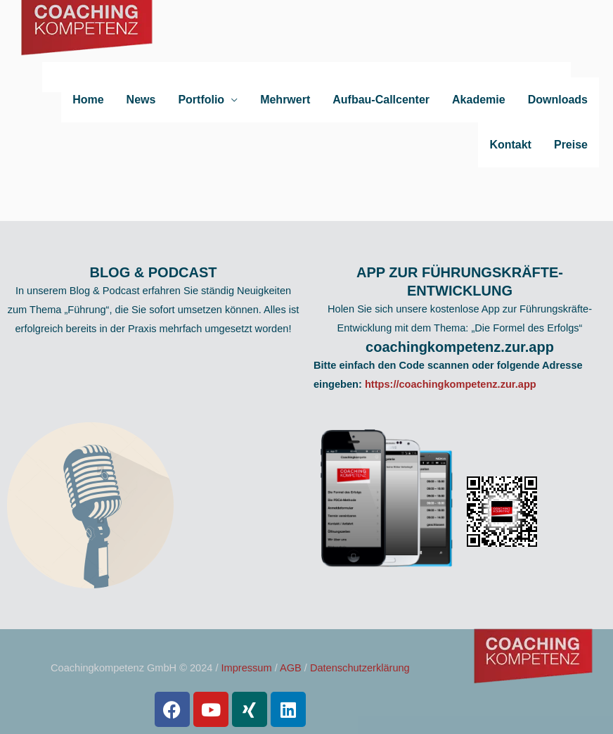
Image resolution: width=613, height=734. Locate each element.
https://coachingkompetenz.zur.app (450, 384)
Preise (571, 145)
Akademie (478, 100)
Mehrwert (285, 100)
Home (87, 100)
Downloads (558, 100)
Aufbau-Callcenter (381, 100)
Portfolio (201, 100)
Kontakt (510, 145)
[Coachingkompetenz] (88, 38)
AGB (291, 667)
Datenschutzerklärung (360, 667)
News (141, 100)
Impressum (246, 667)
